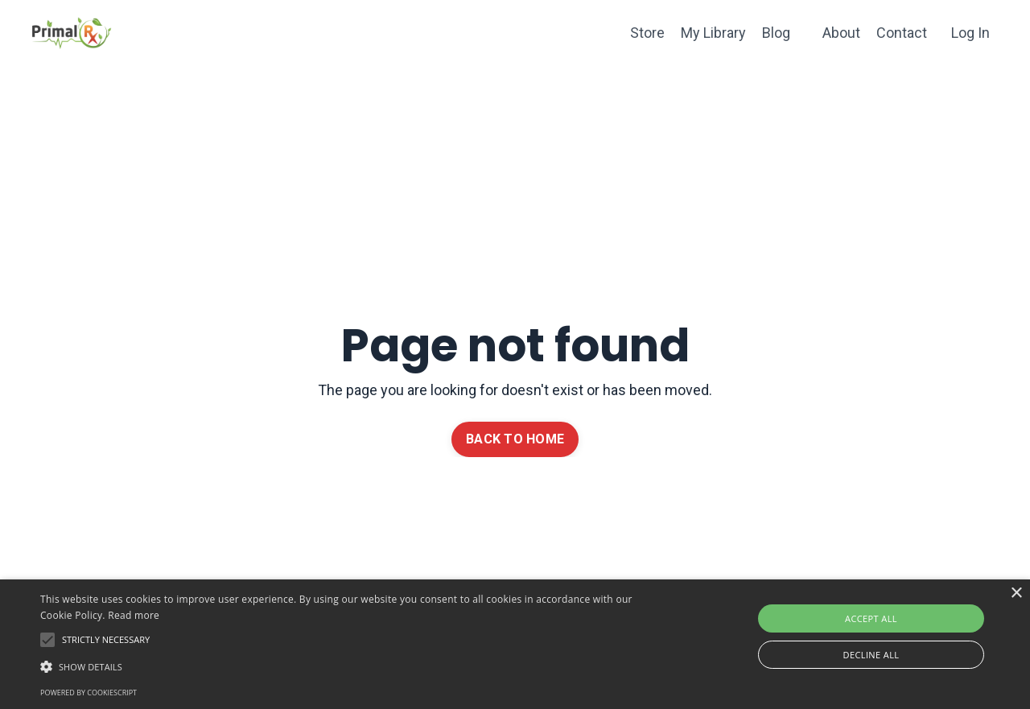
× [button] (1016, 593)
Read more (133, 615)
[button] (348, 666)
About (841, 32)
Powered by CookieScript (88, 692)
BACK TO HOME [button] (515, 439)
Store (647, 32)
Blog (776, 32)
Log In (970, 32)
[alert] (515, 644)
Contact (901, 32)
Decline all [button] (871, 655)
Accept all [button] (871, 618)
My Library (713, 32)
